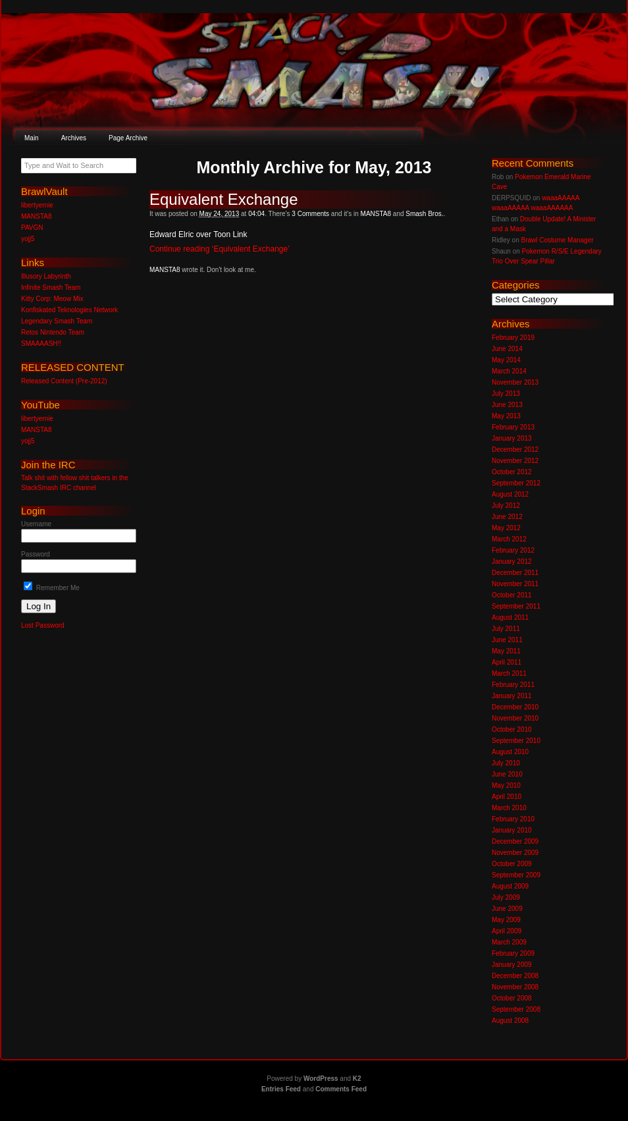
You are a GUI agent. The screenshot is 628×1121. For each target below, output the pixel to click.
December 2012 (515, 449)
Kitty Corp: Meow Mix (52, 298)
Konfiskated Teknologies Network (69, 310)
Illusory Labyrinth (46, 276)
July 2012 (506, 505)
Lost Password (43, 625)
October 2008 (512, 998)
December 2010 (515, 707)
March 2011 (509, 673)
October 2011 (512, 595)
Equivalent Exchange (223, 199)
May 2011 (506, 651)
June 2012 (507, 516)
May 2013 (506, 416)
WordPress (320, 1078)
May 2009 (506, 919)
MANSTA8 (376, 213)
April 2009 (506, 931)
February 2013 (513, 427)
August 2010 (510, 751)
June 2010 (507, 774)
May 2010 (506, 785)
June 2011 (507, 639)
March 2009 (509, 942)
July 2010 (506, 763)
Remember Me (52, 587)
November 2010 (515, 718)
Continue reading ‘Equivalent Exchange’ (219, 249)
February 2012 (513, 550)
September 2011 (516, 606)
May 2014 (506, 360)
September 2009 (516, 875)
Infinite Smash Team (50, 287)
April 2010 (506, 796)
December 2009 (515, 841)
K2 (357, 1078)
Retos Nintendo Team (52, 332)
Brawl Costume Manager (557, 240)
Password (35, 554)
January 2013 (512, 438)
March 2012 (509, 539)
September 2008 (516, 1009)
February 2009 (513, 953)
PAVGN (32, 227)
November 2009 (515, 852)
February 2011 (513, 684)
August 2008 (510, 1020)
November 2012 (515, 460)
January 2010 (512, 830)
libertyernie (37, 205)
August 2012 (510, 494)
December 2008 (515, 975)
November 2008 (515, 987)
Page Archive (128, 138)
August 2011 (510, 617)
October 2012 (512, 472)
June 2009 (507, 908)
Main (31, 138)
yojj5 (28, 238)
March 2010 (509, 807)
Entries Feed (281, 1089)
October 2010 (512, 729)
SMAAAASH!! (41, 343)
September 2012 (516, 483)
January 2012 (512, 561)
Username (36, 524)
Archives (73, 138)
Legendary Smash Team (56, 321)
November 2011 (515, 584)
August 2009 (510, 886)
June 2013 (507, 404)
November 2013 (515, 382)
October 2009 (512, 863)
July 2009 (506, 897)
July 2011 (506, 628)
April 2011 (506, 662)
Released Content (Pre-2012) (64, 381)
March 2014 (509, 371)
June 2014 (507, 348)
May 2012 (506, 528)
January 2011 (512, 695)
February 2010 (513, 819)
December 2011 (515, 572)
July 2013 (506, 393)
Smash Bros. (424, 213)
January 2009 (512, 964)
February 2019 (513, 337)
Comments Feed (341, 1089)
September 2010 (516, 740)
